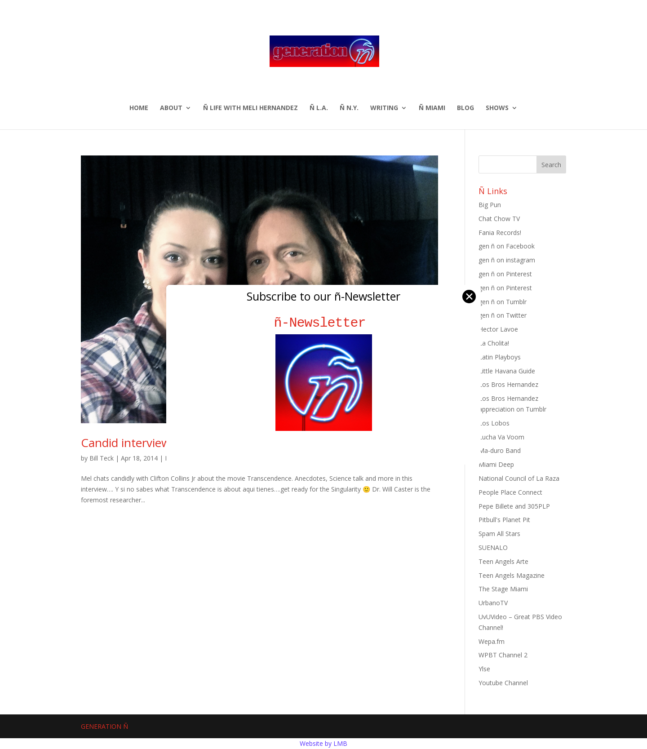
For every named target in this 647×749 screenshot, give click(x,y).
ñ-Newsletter (323, 323)
